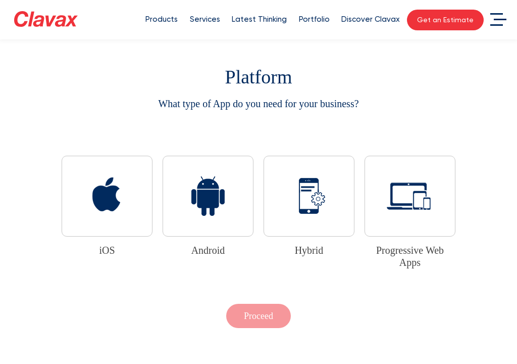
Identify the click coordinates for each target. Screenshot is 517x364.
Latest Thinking (259, 19)
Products (161, 19)
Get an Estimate (445, 20)
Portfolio (314, 19)
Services (205, 19)
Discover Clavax (370, 19)
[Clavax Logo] (46, 19)
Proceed (258, 316)
